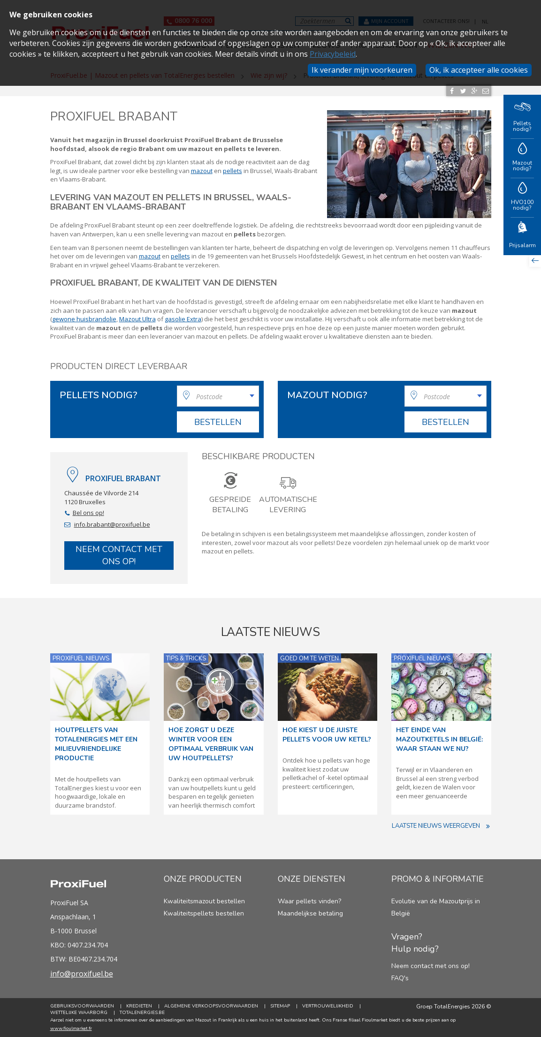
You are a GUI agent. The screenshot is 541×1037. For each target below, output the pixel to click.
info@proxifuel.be (81, 974)
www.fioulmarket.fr (71, 1028)
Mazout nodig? (522, 158)
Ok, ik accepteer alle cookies (478, 70)
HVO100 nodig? (522, 197)
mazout (202, 171)
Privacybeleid (333, 54)
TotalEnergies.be (142, 1012)
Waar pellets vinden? (309, 901)
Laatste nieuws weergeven (441, 826)
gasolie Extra (183, 319)
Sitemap (280, 1006)
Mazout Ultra (137, 319)
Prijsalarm (522, 235)
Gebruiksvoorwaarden (82, 1006)
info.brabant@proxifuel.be (112, 524)
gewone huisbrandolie (84, 319)
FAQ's (400, 978)
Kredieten (139, 1006)
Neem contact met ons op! (119, 555)
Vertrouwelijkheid (327, 1006)
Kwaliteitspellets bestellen (204, 913)
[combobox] (218, 396)
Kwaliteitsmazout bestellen (204, 901)
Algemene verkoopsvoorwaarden (211, 1006)
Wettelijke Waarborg (78, 1012)
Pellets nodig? (522, 116)
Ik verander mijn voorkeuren (362, 70)
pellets (232, 171)
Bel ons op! (88, 512)
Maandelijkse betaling (310, 913)
